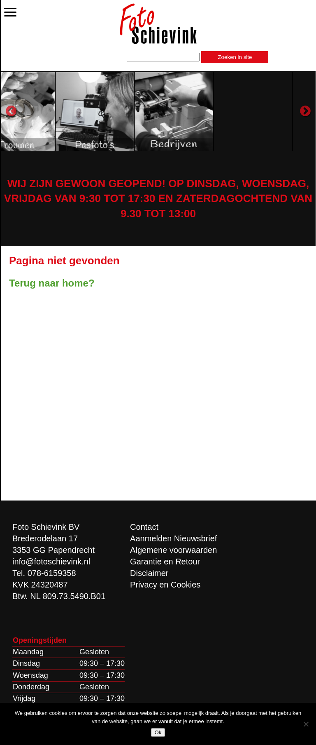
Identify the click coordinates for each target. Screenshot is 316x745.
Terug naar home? (52, 283)
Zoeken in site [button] (235, 57)
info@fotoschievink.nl (51, 561)
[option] (49, 111)
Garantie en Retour (165, 561)
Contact (144, 526)
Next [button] (305, 111)
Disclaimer (149, 573)
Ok (157, 732)
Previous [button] (11, 111)
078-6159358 (52, 573)
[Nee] (306, 724)
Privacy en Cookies (165, 584)
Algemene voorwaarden (173, 550)
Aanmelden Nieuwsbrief (173, 538)
